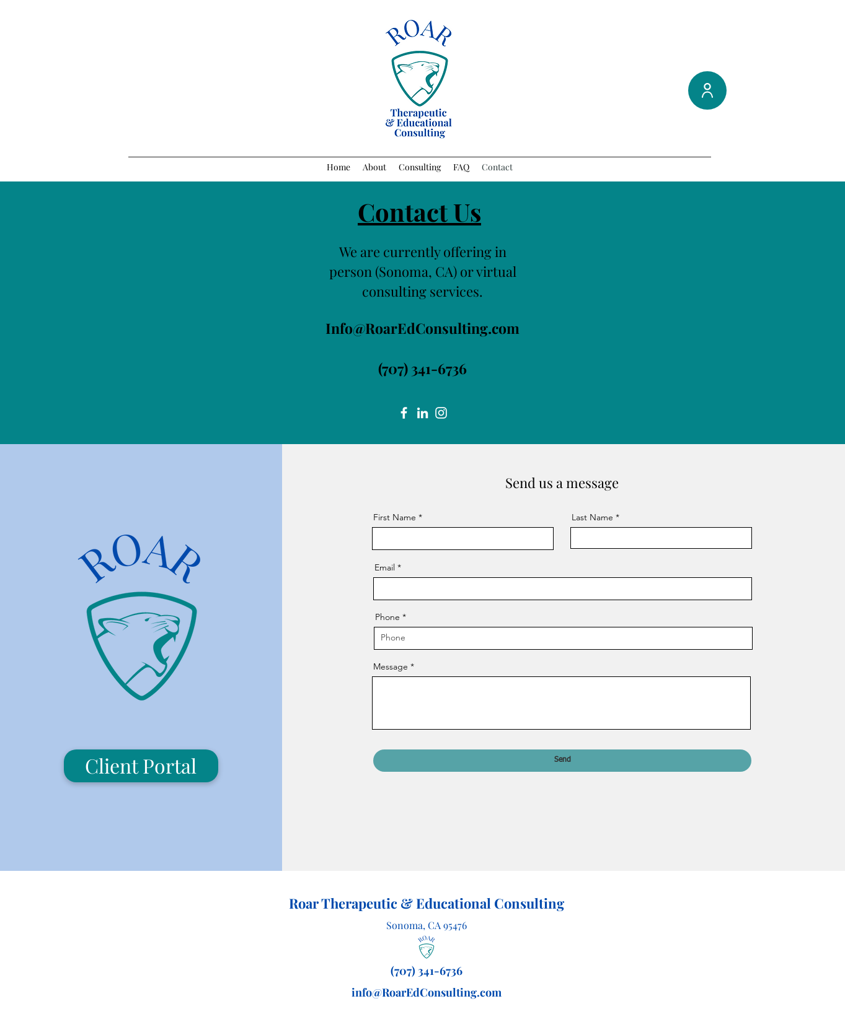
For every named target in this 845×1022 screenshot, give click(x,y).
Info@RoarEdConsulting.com (422, 328)
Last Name (592, 517)
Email (384, 567)
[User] (707, 90)
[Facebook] (404, 413)
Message (390, 666)
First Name (394, 517)
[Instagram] (441, 413)
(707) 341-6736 (422, 368)
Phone (387, 617)
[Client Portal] (141, 765)
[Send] (562, 760)
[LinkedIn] (422, 413)
